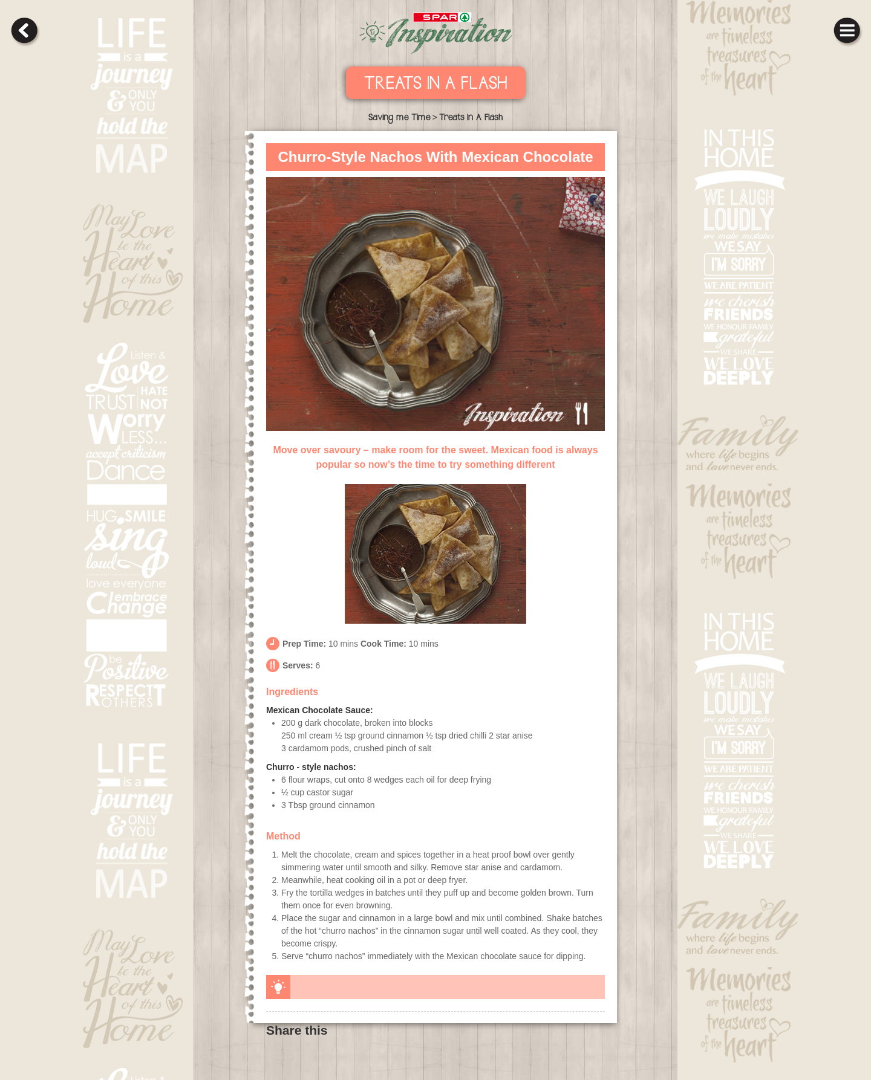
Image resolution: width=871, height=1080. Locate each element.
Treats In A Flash (435, 85)
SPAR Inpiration (435, 33)
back (24, 30)
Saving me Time (399, 118)
